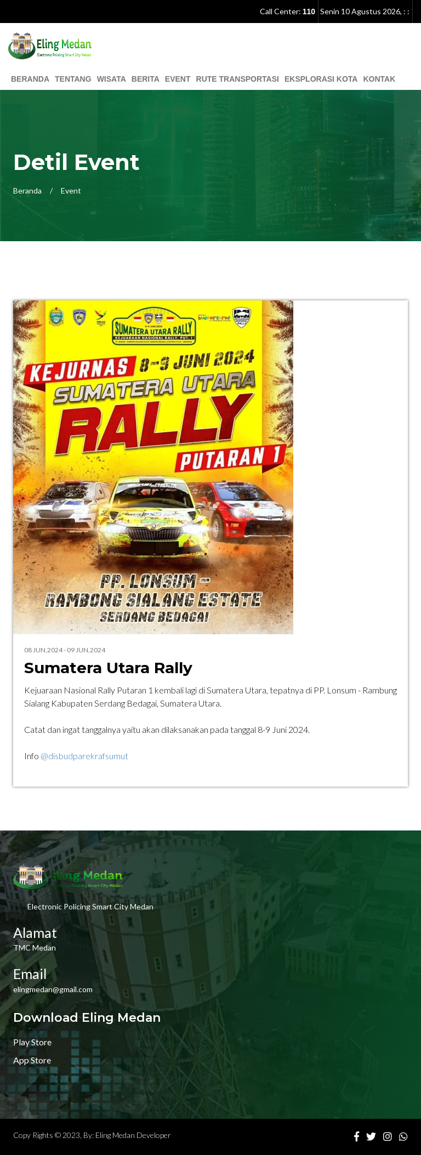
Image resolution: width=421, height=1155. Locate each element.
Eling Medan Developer (133, 1135)
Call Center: (287, 11)
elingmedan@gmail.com (53, 989)
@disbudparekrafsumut (84, 755)
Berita (146, 79)
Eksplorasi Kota (321, 79)
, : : (364, 11)
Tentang (73, 79)
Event (178, 79)
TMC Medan (34, 947)
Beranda (30, 79)
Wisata (111, 79)
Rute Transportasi (237, 79)
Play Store (32, 1042)
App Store (32, 1060)
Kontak (379, 79)
